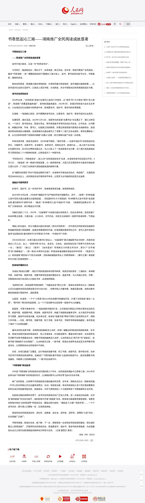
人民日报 (12, 457)
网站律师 (104, 471)
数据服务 (88, 471)
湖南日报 (32, 46)
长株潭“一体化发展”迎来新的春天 (116, 72)
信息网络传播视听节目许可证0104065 (30, 486)
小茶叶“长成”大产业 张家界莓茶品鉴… (118, 47)
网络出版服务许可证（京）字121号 (84, 486)
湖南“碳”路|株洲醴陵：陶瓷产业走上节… (119, 62)
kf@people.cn (54, 479)
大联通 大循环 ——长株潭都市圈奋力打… (119, 77)
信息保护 (112, 471)
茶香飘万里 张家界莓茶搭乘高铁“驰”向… (119, 52)
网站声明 (96, 471)
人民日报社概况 (26, 471)
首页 (9, 24)
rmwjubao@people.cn (99, 479)
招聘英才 (54, 471)
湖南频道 (17, 30)
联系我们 (120, 471)
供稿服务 (79, 471)
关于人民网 (37, 471)
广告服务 (63, 471)
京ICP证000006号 (101, 486)
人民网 (10, 30)
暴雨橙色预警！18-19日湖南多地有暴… (119, 93)
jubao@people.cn (92, 475)
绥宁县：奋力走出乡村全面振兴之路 (117, 57)
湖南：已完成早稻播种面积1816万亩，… (119, 88)
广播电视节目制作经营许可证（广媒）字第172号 (98, 483)
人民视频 (60, 457)
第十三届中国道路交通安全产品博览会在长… (120, 83)
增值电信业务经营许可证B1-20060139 (69, 483)
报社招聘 (46, 471)
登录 (128, 24)
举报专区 (93, 24)
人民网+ (24, 457)
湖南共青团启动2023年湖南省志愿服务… (119, 67)
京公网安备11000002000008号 (117, 486)
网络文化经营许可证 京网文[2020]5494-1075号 (58, 486)
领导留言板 (48, 457)
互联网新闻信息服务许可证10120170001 (44, 483)
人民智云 (72, 457)
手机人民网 (36, 457)
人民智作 (84, 457)
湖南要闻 (25, 30)
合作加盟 (71, 471)
